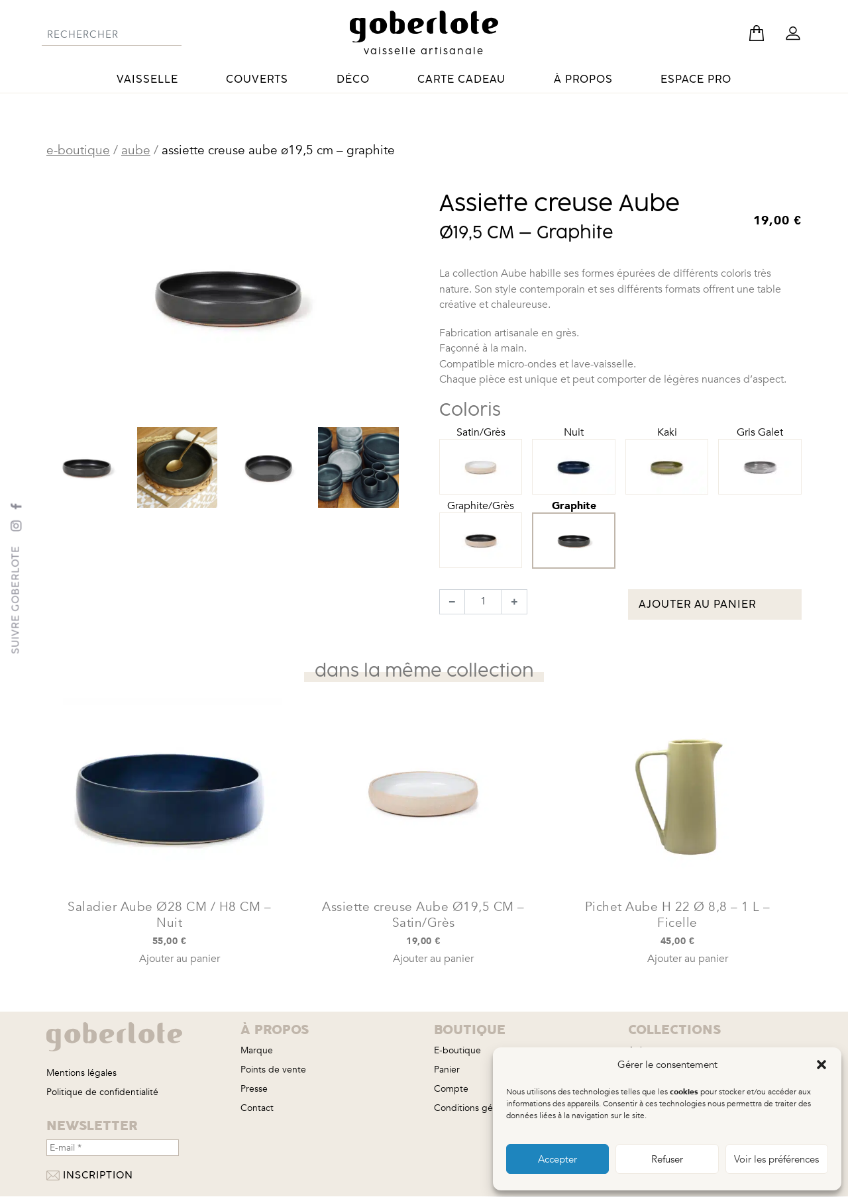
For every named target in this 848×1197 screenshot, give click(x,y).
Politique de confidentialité (102, 1092)
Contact (257, 1108)
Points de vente (273, 1069)
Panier (447, 1069)
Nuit (573, 449)
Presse (254, 1088)
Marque (256, 1050)
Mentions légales (81, 1073)
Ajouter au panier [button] (179, 958)
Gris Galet (760, 449)
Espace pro (696, 79)
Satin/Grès (481, 449)
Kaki (667, 449)
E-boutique (78, 150)
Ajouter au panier (697, 604)
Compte (451, 1088)
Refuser (667, 1159)
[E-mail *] (112, 1147)
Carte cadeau (461, 79)
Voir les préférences (776, 1159)
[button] (821, 1064)
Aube (135, 150)
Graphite (573, 523)
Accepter (557, 1159)
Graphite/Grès (481, 523)
